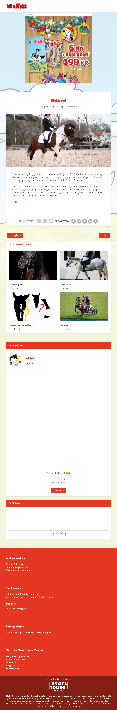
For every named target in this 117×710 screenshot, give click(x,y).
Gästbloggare (60, 106)
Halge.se (10, 665)
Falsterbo (64, 325)
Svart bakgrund (16, 284)
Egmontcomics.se (15, 659)
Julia (15, 201)
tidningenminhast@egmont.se (22, 594)
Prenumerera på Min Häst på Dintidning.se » (29, 632)
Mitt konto (47, 597)
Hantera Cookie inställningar (58, 679)
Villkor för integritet (17, 608)
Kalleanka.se (12, 668)
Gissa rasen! (65, 284)
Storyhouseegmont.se (17, 656)
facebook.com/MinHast (18, 570)
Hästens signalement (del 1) (21, 325)
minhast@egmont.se (17, 567)
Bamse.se (11, 662)
